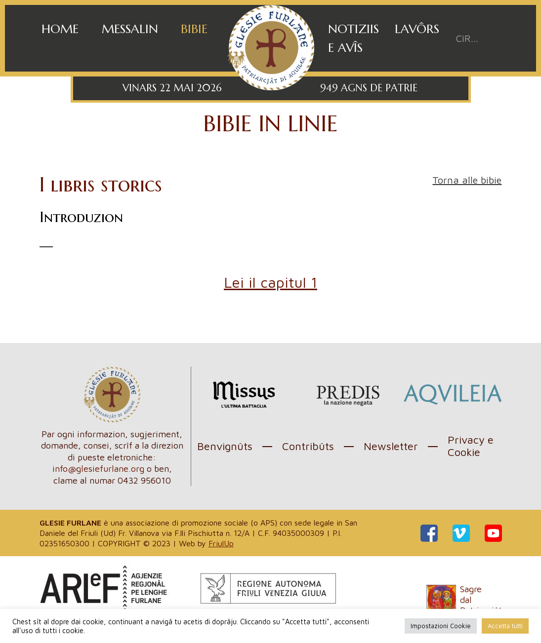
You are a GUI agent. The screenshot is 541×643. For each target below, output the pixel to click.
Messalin (130, 29)
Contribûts (308, 446)
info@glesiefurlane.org (98, 468)
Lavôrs (417, 29)
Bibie (194, 29)
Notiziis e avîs (353, 38)
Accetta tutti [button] (505, 626)
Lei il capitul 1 (270, 282)
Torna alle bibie (466, 180)
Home (60, 29)
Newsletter (391, 446)
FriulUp (221, 543)
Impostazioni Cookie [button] (441, 626)
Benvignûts (224, 446)
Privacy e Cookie (471, 445)
